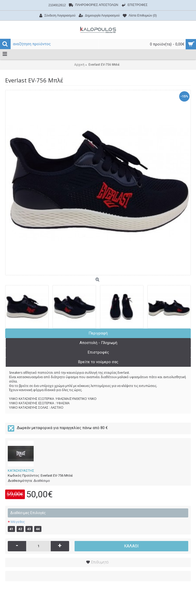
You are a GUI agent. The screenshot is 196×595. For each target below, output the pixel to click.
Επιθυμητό (99, 562)
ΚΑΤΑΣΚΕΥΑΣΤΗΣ (21, 470)
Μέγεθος (18, 522)
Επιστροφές (98, 352)
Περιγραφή (98, 333)
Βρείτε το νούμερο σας (98, 362)
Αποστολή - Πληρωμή (98, 342)
